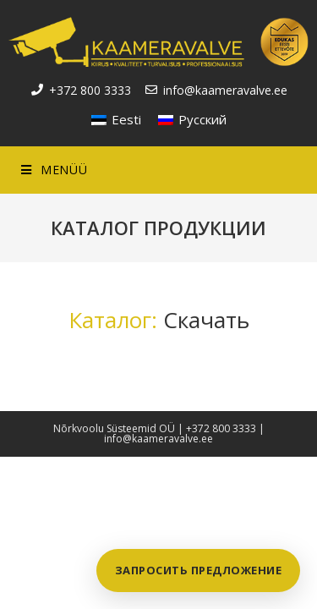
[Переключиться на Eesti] (116, 119)
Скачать (206, 319)
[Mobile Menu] (54, 170)
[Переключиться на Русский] (192, 119)
